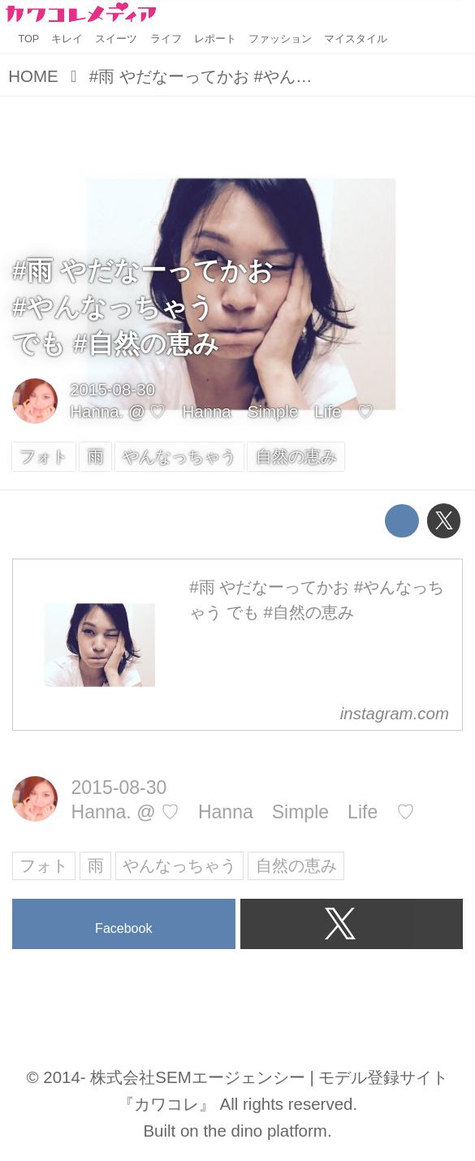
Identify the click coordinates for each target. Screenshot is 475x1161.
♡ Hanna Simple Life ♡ (261, 411)
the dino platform (264, 1130)
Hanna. (96, 411)
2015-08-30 (112, 389)
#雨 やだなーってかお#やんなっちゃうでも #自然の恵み (143, 307)
